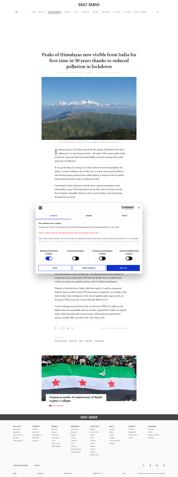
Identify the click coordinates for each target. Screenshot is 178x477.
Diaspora (35, 441)
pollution (73, 341)
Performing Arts (115, 441)
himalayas (88, 341)
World (55, 426)
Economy (74, 432)
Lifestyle (94, 426)
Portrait (112, 438)
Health (41, 12)
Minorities (35, 438)
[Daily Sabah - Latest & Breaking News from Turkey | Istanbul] (89, 4)
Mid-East (54, 429)
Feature (127, 12)
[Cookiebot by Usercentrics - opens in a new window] (123, 208)
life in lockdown (61, 341)
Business (75, 426)
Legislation (16, 432)
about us (68, 473)
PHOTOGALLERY (58, 406)
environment (99, 341)
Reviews (112, 443)
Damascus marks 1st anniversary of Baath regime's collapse (76, 399)
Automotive (75, 429)
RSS (124, 473)
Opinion (152, 426)
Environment (54, 12)
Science (95, 12)
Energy (73, 435)
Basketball (132, 432)
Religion (106, 12)
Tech (72, 443)
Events (112, 435)
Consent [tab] (53, 216)
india (81, 341)
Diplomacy (16, 429)
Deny (55, 268)
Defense (74, 446)
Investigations (37, 435)
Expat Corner (140, 12)
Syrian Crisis (56, 443)
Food (76, 12)
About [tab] (124, 216)
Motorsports (133, 435)
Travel (67, 12)
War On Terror (18, 435)
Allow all (123, 268)
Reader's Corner (153, 435)
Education (35, 432)
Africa (54, 441)
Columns (151, 429)
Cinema (112, 429)
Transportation (76, 449)
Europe (54, 432)
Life (33, 12)
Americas (55, 435)
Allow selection (88, 268)
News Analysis (18, 441)
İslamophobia (56, 446)
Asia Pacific (55, 438)
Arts (112, 426)
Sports (132, 426)
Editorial (151, 438)
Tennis (131, 438)
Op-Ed (150, 432)
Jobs (14, 473)
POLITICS (17, 426)
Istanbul (35, 429)
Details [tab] (89, 216)
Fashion (85, 12)
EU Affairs (16, 438)
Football (131, 429)
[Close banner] (139, 208)
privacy (40, 473)
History (117, 12)
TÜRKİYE (36, 426)
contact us (97, 473)
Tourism (74, 441)
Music (111, 432)
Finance (73, 438)
